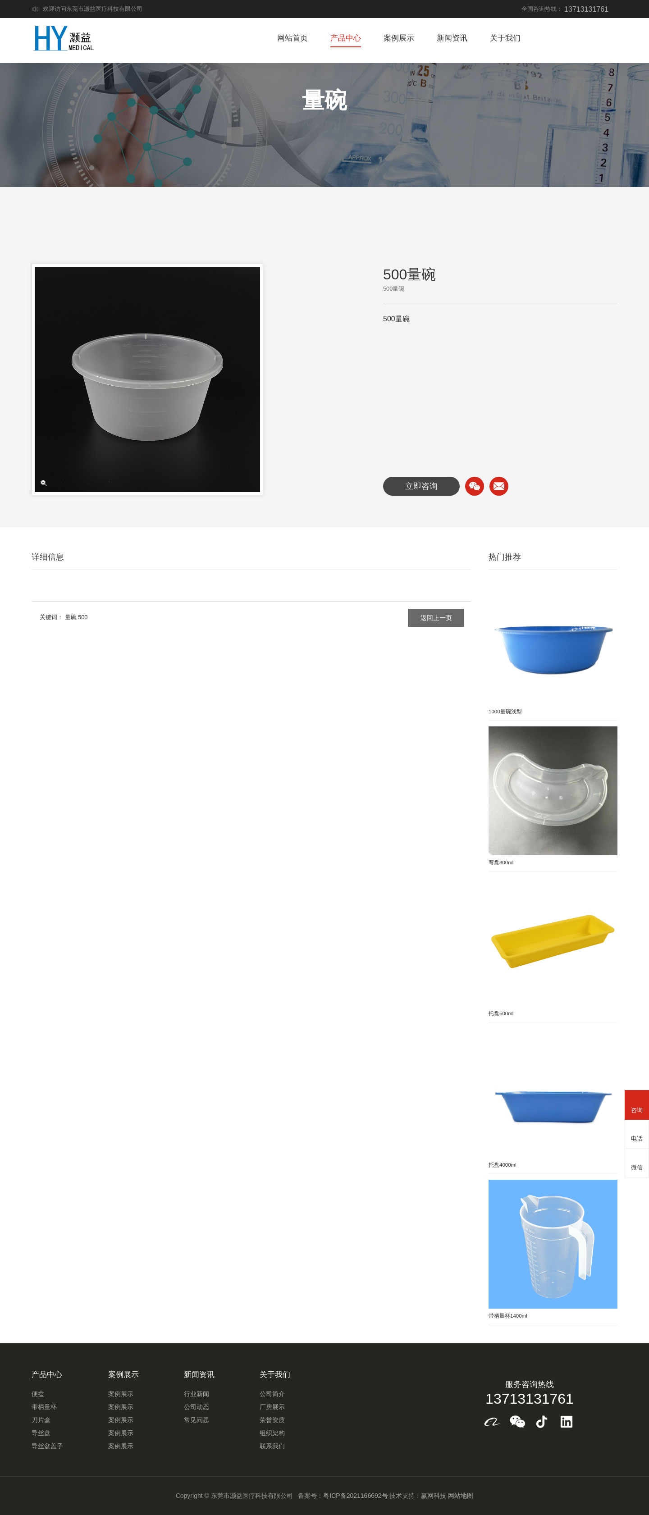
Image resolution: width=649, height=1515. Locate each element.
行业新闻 (196, 1393)
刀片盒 (41, 1420)
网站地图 (460, 1495)
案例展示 (399, 38)
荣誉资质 (272, 1420)
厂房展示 (272, 1406)
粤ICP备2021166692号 (355, 1495)
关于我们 (505, 38)
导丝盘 (41, 1433)
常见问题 (196, 1420)
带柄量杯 (44, 1406)
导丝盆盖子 (47, 1446)
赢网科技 (433, 1495)
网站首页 (292, 38)
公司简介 (272, 1393)
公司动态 (196, 1406)
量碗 (71, 617)
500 (82, 617)
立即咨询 (421, 486)
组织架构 (272, 1433)
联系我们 (272, 1446)
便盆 (38, 1393)
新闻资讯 (452, 38)
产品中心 (345, 38)
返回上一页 (436, 617)
